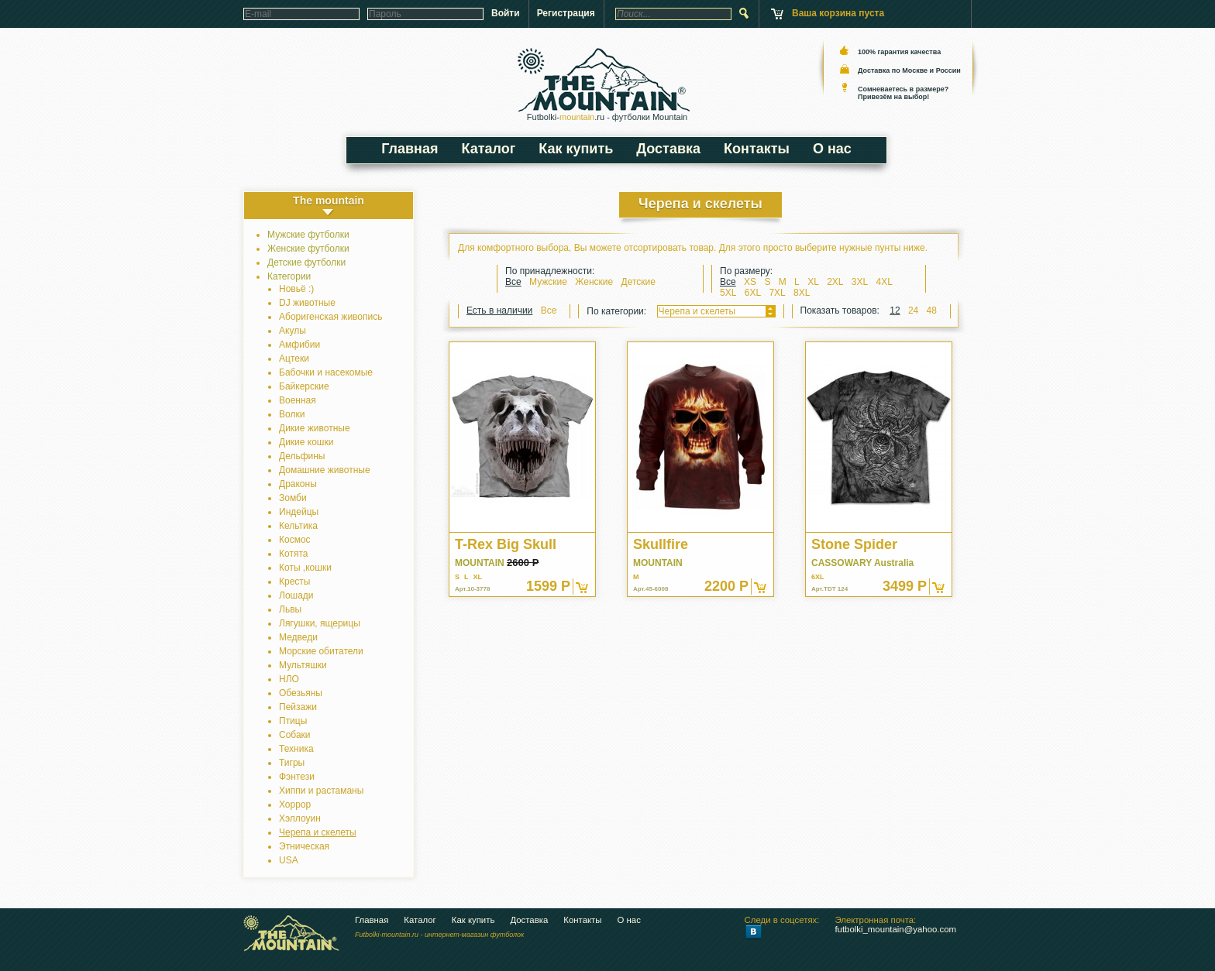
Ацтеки (294, 358)
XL (813, 281)
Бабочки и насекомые (326, 372)
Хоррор (295, 804)
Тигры (292, 762)
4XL (884, 281)
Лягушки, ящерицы (319, 623)
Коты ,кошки (305, 567)
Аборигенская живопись (330, 316)
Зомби (293, 497)
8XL (801, 292)
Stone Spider (854, 544)
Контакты (757, 148)
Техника (296, 748)
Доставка (668, 148)
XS (750, 281)
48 (932, 310)
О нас (832, 148)
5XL (728, 292)
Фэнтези (297, 776)
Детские (638, 281)
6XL (753, 292)
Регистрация (566, 13)
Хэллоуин (300, 818)
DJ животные (307, 302)
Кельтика (298, 525)
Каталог (489, 148)
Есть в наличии (499, 310)
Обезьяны (300, 693)
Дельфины (302, 456)
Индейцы (298, 511)
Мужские (549, 281)
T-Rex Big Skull (505, 544)
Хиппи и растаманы (321, 790)
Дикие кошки (306, 442)
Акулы (292, 330)
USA (288, 860)
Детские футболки (306, 262)
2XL (835, 281)
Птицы (293, 720)
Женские (595, 281)
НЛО (289, 679)
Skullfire (660, 544)
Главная (409, 148)
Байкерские (304, 386)
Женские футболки (308, 248)
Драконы (298, 484)
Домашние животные (324, 470)
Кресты (294, 581)
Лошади (296, 595)
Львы (290, 609)
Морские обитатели (321, 651)
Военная (297, 400)
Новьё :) (296, 288)
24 (913, 310)
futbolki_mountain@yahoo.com (895, 929)
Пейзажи (298, 707)
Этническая (304, 846)
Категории (289, 276)
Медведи (298, 637)
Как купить (576, 148)
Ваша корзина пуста (838, 13)
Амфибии (299, 344)
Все (513, 281)
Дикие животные (314, 428)
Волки (292, 414)
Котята (293, 553)
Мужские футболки (308, 234)
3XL (860, 281)
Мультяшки (303, 665)
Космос (295, 539)
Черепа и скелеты (317, 832)
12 (895, 310)
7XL (777, 292)
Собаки (295, 734)
